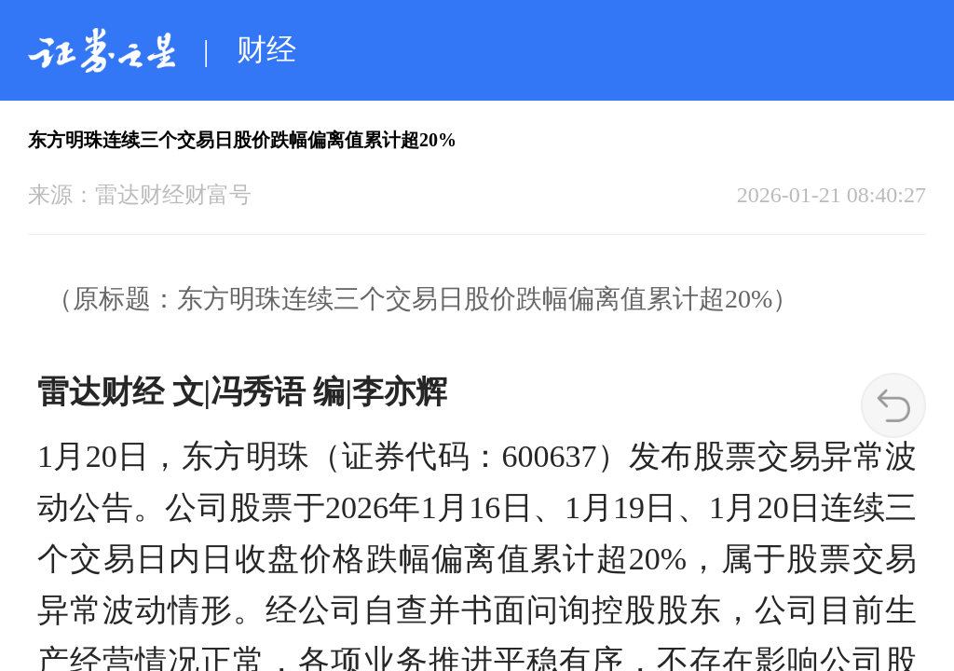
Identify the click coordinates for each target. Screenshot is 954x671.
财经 (266, 49)
